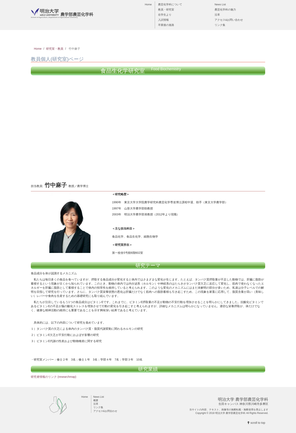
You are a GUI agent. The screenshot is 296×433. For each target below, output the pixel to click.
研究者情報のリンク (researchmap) (53, 376)
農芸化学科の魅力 (225, 9)
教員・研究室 (166, 9)
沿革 (217, 14)
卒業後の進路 (166, 24)
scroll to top (256, 422)
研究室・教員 (54, 48)
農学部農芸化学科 (62, 14)
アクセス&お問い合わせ (229, 19)
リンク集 (220, 24)
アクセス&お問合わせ (105, 411)
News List (220, 4)
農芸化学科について (170, 4)
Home (148, 4)
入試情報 (163, 19)
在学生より (164, 14)
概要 (95, 400)
